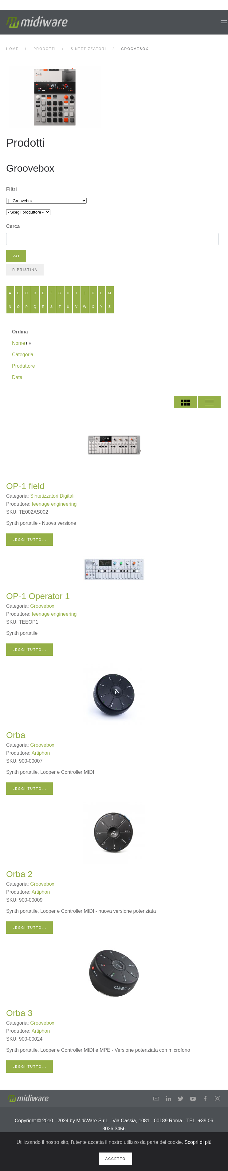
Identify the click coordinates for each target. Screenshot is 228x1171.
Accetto (115, 1159)
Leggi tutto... (29, 539)
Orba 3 (19, 1013)
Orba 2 (19, 874)
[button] (224, 22)
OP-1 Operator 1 (38, 596)
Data (17, 377)
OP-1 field (25, 486)
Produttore (23, 366)
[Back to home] (37, 22)
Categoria (22, 354)
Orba (15, 735)
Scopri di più (197, 1142)
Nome (18, 343)
